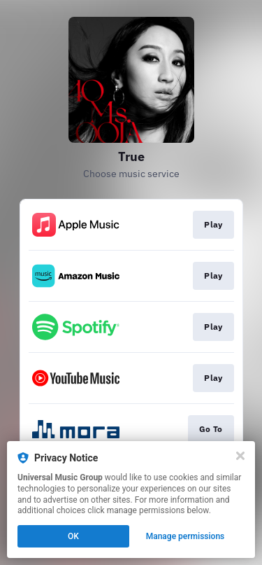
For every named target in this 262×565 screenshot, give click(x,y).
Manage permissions (185, 536)
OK (73, 536)
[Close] (240, 456)
